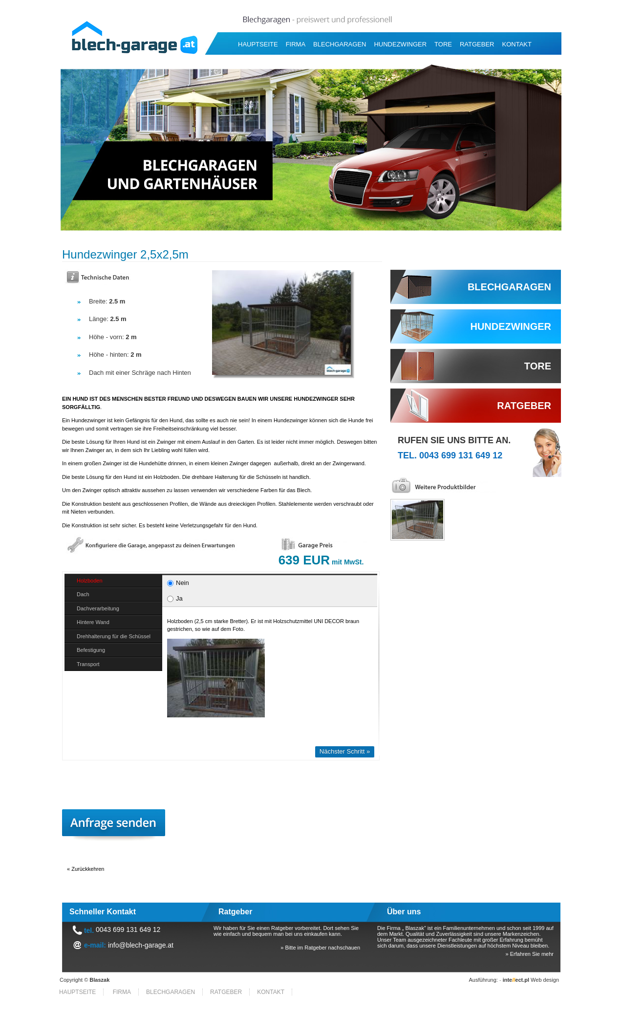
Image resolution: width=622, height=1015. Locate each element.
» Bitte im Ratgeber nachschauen (320, 947)
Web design (531, 980)
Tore (443, 44)
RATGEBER (477, 44)
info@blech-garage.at (140, 945)
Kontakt (517, 44)
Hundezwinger (400, 44)
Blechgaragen (339, 44)
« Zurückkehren (85, 869)
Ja (175, 598)
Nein (178, 582)
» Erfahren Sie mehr (530, 954)
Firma (295, 44)
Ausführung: (483, 980)
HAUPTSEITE (258, 44)
